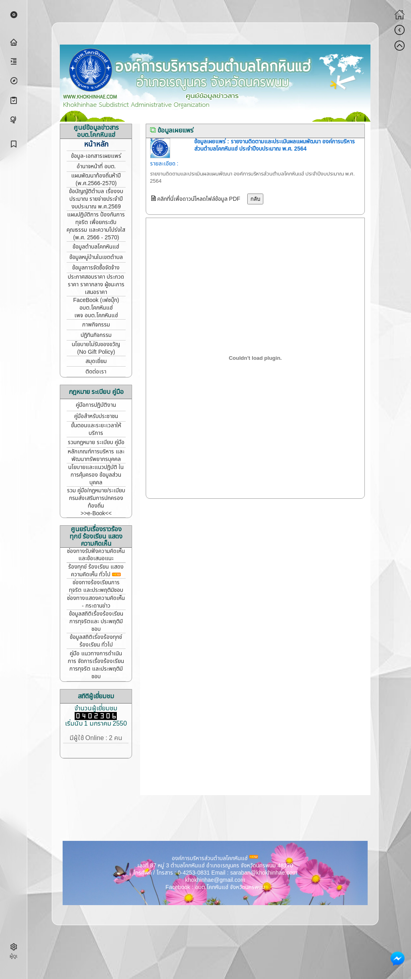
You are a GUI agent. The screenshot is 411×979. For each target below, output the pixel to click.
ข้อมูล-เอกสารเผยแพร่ (96, 156)
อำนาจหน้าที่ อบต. (96, 166)
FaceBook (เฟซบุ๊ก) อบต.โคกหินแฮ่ (96, 304)
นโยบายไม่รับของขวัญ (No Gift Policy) (96, 348)
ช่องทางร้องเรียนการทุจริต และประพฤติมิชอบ (96, 586)
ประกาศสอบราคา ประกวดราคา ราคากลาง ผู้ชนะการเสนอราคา (96, 284)
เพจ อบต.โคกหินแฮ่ (96, 315)
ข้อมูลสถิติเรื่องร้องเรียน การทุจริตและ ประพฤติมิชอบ (96, 621)
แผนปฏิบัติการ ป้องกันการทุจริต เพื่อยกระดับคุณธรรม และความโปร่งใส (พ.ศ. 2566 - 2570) (96, 226)
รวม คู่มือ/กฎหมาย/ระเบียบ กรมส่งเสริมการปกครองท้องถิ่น (96, 498)
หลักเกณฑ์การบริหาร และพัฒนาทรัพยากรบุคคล (96, 455)
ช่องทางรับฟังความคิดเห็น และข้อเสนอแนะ (96, 555)
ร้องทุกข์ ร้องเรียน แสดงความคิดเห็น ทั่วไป (96, 571)
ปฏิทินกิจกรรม (96, 335)
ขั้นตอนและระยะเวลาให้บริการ (96, 429)
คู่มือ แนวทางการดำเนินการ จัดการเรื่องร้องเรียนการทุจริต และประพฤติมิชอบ (96, 665)
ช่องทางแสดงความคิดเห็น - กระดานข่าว (96, 602)
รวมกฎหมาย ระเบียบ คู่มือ (96, 442)
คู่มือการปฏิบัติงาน (96, 405)
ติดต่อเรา (95, 371)
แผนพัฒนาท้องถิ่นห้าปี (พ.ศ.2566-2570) (96, 179)
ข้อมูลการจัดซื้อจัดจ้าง (96, 267)
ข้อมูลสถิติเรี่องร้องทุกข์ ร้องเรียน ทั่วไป (96, 641)
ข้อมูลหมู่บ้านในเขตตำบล (96, 257)
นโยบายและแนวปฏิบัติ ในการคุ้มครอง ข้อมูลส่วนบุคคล (96, 475)
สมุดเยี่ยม (96, 361)
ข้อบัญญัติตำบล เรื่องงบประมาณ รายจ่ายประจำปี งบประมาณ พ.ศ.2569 (96, 199)
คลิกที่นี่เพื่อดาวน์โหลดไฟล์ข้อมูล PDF (198, 199)
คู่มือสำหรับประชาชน (96, 416)
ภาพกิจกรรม (96, 324)
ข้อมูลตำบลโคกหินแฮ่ (96, 247)
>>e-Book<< (96, 513)
